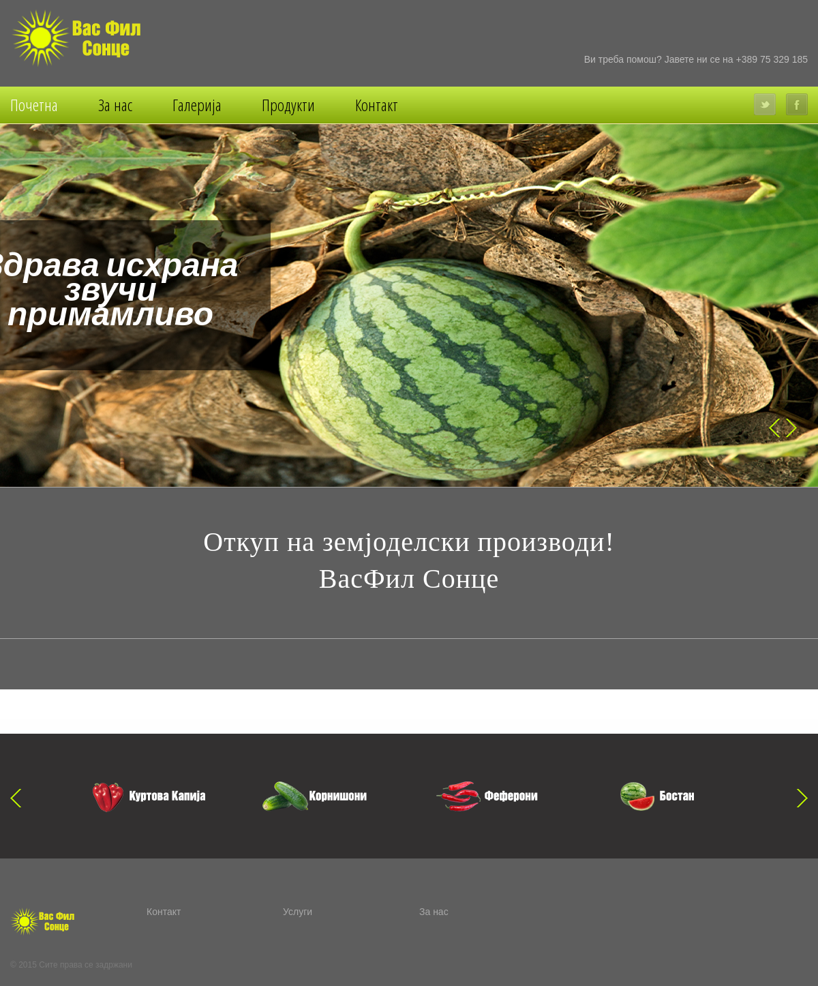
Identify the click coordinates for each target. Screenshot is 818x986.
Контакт (376, 104)
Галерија (197, 104)
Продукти (288, 104)
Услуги (297, 911)
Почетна (34, 104)
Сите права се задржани (85, 965)
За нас (115, 104)
